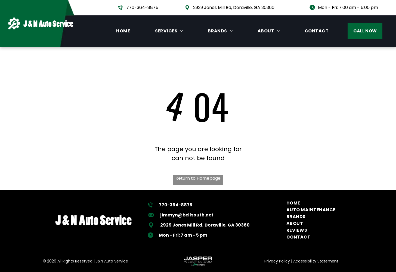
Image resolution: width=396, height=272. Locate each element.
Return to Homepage (198, 178)
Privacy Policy (277, 261)
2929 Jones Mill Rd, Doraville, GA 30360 (233, 7)
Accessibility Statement (315, 261)
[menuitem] (123, 30)
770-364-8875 (142, 7)
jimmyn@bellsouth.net (187, 215)
